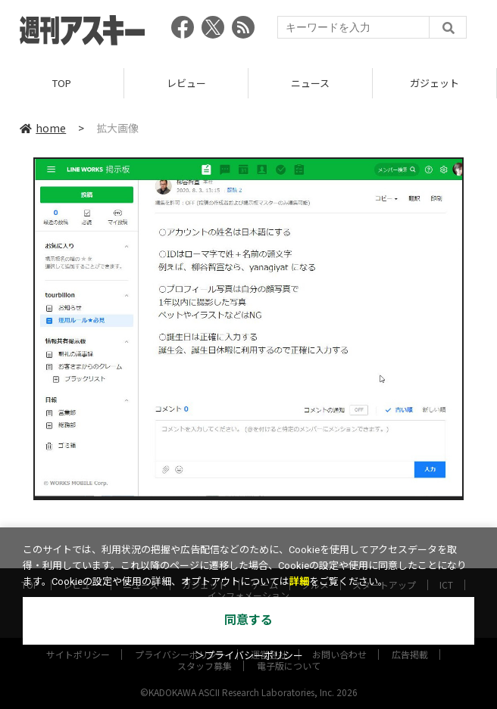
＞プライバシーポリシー (249, 655)
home (43, 127)
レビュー (186, 83)
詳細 (299, 581)
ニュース (310, 83)
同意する (248, 620)
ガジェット (434, 83)
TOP (61, 83)
